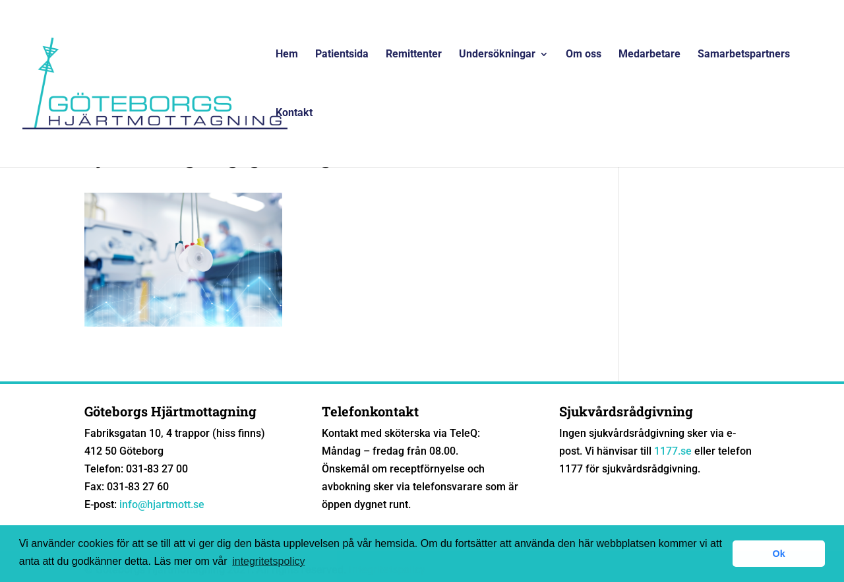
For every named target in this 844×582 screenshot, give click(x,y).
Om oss (583, 54)
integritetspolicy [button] (268, 561)
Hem (287, 54)
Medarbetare (649, 54)
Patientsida (342, 54)
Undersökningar (497, 54)
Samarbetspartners (744, 54)
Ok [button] (779, 553)
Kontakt (294, 113)
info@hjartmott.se (161, 504)
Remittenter (414, 54)
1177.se (673, 451)
